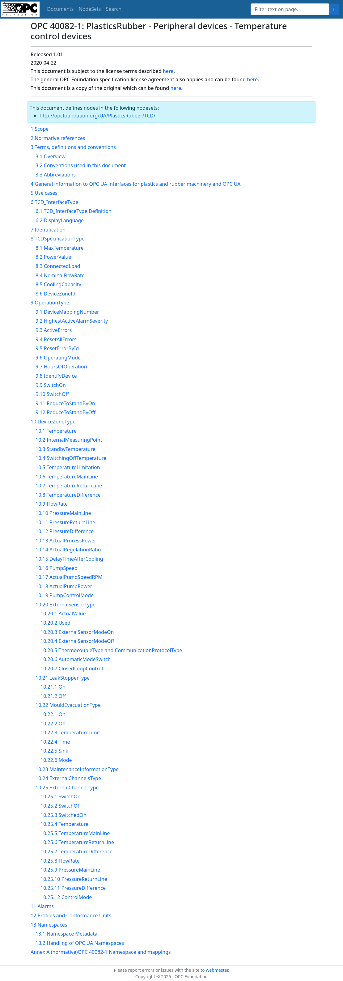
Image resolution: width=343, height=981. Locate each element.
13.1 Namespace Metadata (66, 933)
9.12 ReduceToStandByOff (65, 412)
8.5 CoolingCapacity (58, 284)
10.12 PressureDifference (65, 531)
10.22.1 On (53, 714)
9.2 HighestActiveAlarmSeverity (72, 320)
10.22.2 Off (53, 723)
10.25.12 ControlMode (66, 897)
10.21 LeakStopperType (63, 677)
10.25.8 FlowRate (60, 860)
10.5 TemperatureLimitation (68, 467)
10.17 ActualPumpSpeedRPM (69, 577)
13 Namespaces (49, 924)
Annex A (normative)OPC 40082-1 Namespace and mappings (101, 952)
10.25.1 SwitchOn (60, 796)
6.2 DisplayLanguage (60, 220)
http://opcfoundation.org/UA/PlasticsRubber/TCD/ (97, 115)
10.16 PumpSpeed (57, 568)
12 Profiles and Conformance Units (71, 915)
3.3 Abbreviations (56, 174)
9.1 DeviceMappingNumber (67, 311)
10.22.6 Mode (56, 760)
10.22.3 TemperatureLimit (70, 732)
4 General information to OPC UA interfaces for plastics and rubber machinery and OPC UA (136, 183)
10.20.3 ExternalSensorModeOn (77, 632)
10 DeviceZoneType (53, 421)
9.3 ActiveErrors (54, 330)
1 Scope (40, 128)
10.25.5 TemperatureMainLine (75, 833)
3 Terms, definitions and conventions (73, 147)
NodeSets (90, 9)
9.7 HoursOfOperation (61, 366)
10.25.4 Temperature (64, 824)
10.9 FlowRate (52, 503)
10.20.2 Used (55, 622)
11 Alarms (42, 906)
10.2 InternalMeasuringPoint (69, 439)
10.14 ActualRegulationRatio (68, 549)
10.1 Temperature (56, 430)
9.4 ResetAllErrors (56, 339)
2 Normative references (58, 138)
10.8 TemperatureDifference (68, 494)
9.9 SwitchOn (51, 385)
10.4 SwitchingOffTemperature (71, 458)
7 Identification (48, 229)
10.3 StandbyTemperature (65, 449)
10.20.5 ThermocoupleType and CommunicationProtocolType (111, 650)
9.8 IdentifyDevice (56, 375)
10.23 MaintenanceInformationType (77, 769)
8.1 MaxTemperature (60, 247)
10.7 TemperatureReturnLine (69, 485)
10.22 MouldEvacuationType (68, 705)
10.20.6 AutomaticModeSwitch (75, 659)
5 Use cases (44, 192)
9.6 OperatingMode (58, 357)
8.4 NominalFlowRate (60, 275)
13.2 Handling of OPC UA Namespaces (80, 943)
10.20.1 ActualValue (63, 613)
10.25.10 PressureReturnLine (73, 879)
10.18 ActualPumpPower (64, 586)
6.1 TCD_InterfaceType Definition (74, 211)
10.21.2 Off (53, 696)
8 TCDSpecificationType (58, 238)
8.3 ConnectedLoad (58, 266)
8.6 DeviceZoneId (55, 293)
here (168, 71)
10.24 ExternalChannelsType (68, 778)
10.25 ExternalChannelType (67, 787)
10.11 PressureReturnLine (65, 522)
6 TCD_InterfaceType (54, 202)
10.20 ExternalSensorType (65, 604)
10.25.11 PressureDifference (73, 888)
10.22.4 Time (55, 741)
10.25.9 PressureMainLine (70, 869)
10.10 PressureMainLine (63, 513)
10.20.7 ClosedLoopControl (71, 668)
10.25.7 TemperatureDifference (76, 851)
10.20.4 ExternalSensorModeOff (77, 641)
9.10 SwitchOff (52, 394)
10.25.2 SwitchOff (60, 805)
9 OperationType (50, 302)
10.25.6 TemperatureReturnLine (77, 842)
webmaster (217, 970)
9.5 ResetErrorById (57, 348)
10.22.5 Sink (54, 750)
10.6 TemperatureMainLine (67, 476)
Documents (60, 9)
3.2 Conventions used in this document (81, 165)
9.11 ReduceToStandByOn (65, 403)
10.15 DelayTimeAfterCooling (69, 558)
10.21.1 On (53, 686)
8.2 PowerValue (53, 256)
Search (114, 9)
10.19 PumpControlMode (65, 595)
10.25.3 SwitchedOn (63, 815)
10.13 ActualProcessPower (66, 540)
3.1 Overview (51, 156)
